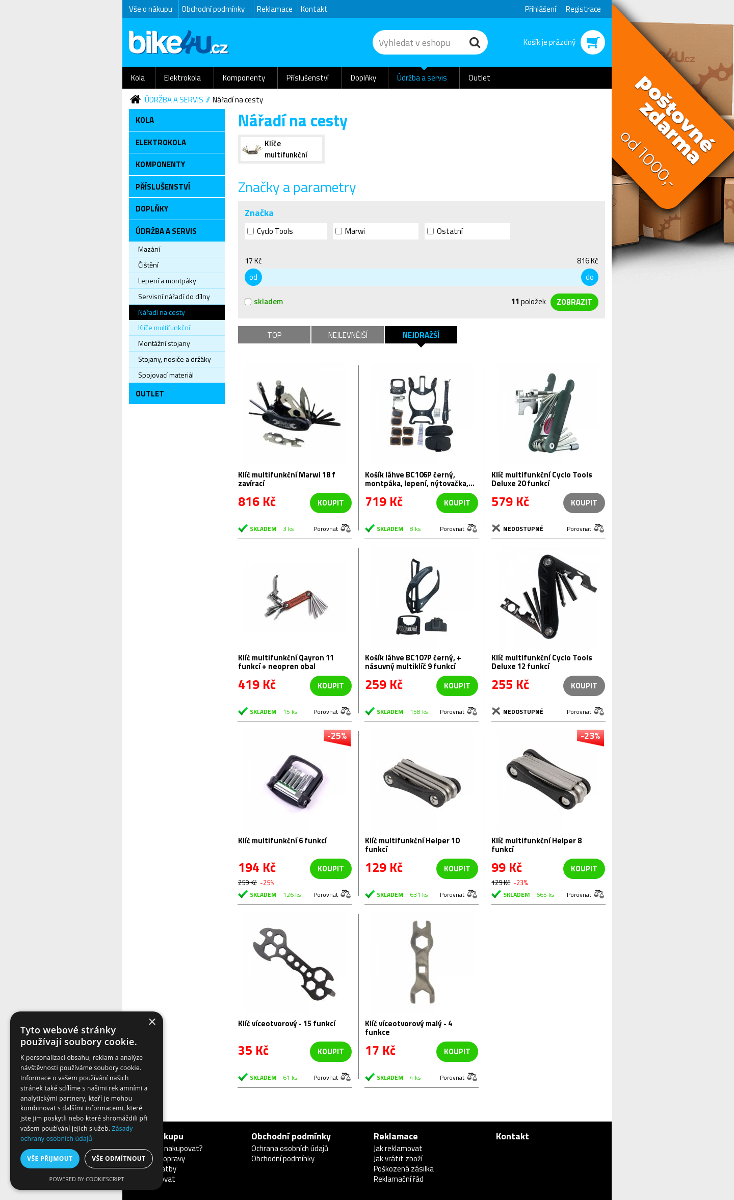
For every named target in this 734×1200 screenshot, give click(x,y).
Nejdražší (421, 335)
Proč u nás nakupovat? (166, 1148)
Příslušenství (307, 78)
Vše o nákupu (150, 9)
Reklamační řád (399, 1179)
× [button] (151, 1022)
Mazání (149, 249)
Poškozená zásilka (404, 1169)
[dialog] (86, 1100)
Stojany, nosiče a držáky (174, 359)
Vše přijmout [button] (49, 1158)
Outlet (479, 78)
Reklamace (275, 9)
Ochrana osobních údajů (289, 1148)
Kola (138, 78)
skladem (264, 301)
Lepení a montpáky (167, 280)
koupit (331, 503)
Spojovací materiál (166, 374)
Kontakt (314, 9)
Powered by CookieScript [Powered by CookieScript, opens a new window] (86, 1179)
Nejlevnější (348, 335)
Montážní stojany (164, 343)
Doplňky (363, 78)
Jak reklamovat (398, 1148)
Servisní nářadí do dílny (174, 296)
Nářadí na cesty (238, 99)
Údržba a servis (422, 78)
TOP (274, 335)
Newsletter (8, 202)
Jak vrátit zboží (398, 1158)
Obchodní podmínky (213, 9)
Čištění (148, 264)
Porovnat (325, 528)
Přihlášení (540, 9)
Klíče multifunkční (164, 327)
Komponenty (244, 78)
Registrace (583, 9)
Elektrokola (182, 78)
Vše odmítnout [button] (118, 1158)
